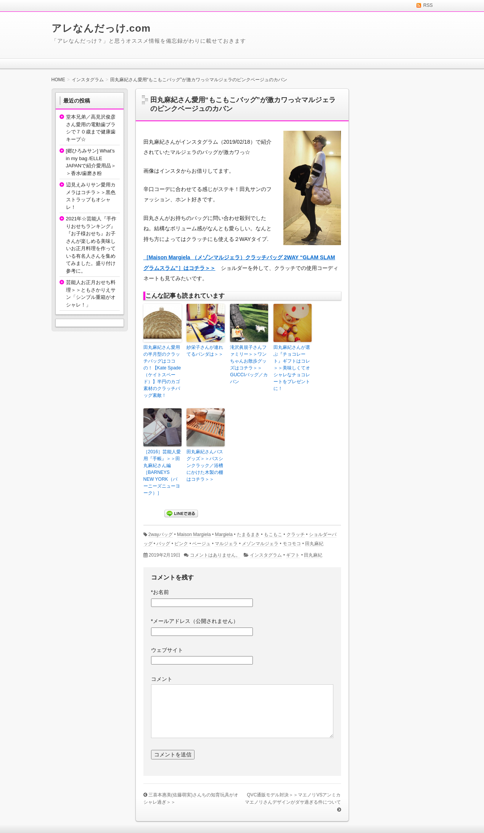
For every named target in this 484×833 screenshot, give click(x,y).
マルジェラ (226, 543)
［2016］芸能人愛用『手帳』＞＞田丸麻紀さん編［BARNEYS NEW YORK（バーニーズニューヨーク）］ (162, 472)
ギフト (293, 555)
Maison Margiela (194, 534)
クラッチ (295, 534)
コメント (161, 679)
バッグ (163, 543)
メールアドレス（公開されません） (194, 621)
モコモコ (292, 543)
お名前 (160, 592)
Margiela (224, 534)
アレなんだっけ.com (101, 28)
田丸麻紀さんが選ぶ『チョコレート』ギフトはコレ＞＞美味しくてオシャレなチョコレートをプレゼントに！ (291, 368)
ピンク (181, 543)
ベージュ (201, 543)
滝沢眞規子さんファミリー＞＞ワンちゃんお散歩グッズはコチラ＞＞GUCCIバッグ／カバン (249, 364)
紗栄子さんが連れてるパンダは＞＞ (205, 351)
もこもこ (273, 534)
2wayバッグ (160, 534)
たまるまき (248, 534)
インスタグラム (266, 555)
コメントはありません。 (215, 555)
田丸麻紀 (314, 543)
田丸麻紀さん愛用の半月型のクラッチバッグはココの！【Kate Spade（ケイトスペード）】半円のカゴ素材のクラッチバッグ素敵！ (162, 371)
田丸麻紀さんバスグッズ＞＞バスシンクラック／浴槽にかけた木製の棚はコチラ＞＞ (205, 465)
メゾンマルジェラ (260, 543)
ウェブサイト (167, 650)
